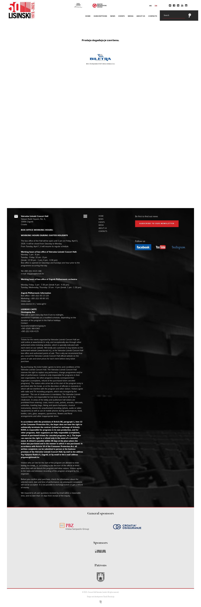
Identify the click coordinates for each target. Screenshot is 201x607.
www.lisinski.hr (39, 342)
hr (150, 6)
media (130, 16)
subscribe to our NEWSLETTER (156, 223)
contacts (152, 16)
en (156, 6)
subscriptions (100, 16)
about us (141, 16)
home (87, 16)
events (121, 16)
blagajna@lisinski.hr (35, 274)
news (112, 16)
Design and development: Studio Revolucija (100, 596)
